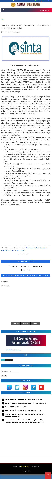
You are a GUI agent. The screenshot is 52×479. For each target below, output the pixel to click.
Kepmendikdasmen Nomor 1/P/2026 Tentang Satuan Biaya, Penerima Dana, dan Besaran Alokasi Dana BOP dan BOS (24, 421)
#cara (20, 254)
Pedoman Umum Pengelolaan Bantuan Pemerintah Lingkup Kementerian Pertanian (25, 415)
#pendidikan (27, 254)
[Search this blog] (10, 372)
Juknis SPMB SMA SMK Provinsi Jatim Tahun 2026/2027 (24, 399)
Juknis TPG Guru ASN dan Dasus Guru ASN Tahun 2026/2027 (25, 403)
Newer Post (16, 323)
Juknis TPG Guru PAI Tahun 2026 (16, 407)
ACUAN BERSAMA (25, 466)
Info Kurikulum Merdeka (13, 350)
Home (35, 323)
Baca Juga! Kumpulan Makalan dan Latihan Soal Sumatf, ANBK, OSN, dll (25, 275)
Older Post (25, 323)
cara (2, 19)
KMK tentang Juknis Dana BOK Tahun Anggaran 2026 (23, 410)
